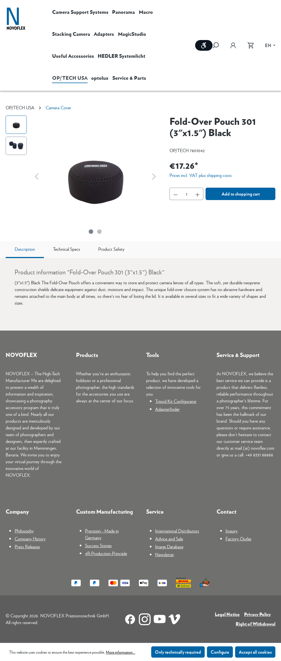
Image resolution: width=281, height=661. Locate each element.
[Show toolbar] (204, 45)
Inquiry (232, 530)
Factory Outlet (238, 538)
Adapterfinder (167, 409)
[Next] (154, 176)
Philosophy (24, 530)
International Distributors (177, 530)
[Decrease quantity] (175, 194)
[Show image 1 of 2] (91, 231)
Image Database (169, 546)
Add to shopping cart (241, 193)
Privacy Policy (257, 614)
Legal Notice (227, 614)
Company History (30, 538)
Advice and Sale (169, 538)
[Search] (218, 45)
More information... (120, 652)
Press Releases (27, 546)
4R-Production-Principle (106, 553)
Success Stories (98, 545)
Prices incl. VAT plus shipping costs (201, 175)
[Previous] (36, 176)
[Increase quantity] (198, 194)
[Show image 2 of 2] (99, 231)
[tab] (25, 249)
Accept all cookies (255, 652)
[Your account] (233, 45)
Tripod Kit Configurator (176, 401)
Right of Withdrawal (255, 623)
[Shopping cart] (250, 45)
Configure (220, 652)
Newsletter (164, 554)
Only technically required (178, 652)
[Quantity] (186, 194)
